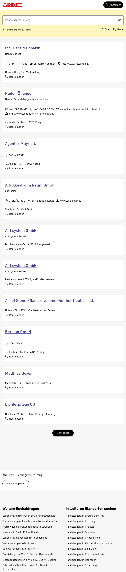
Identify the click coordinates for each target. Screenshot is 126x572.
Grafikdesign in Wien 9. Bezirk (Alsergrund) (27, 554)
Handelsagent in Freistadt (80, 527)
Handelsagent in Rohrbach (81, 560)
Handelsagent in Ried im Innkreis (85, 554)
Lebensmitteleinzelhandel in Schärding (24, 538)
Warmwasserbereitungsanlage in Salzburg (27, 527)
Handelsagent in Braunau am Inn (85, 516)
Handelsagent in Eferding (80, 521)
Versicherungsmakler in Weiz (19, 543)
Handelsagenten (16, 483)
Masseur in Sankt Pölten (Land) (20, 532)
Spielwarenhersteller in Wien (19, 549)
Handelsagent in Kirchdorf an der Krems (89, 543)
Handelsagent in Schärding (81, 565)
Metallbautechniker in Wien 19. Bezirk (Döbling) (29, 560)
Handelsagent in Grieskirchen (83, 538)
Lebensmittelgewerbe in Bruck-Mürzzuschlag (28, 516)
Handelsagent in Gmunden (81, 532)
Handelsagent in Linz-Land (81, 549)
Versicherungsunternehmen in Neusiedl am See (30, 521)
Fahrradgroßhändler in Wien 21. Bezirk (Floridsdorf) (25, 567)
